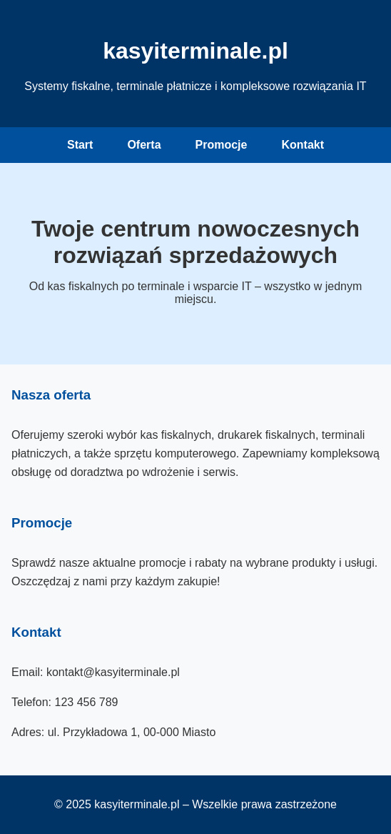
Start (80, 145)
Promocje (222, 145)
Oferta (144, 145)
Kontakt (302, 145)
